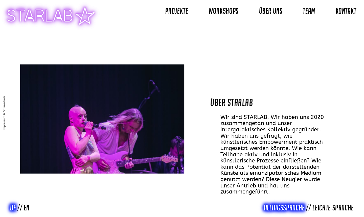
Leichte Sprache (333, 207)
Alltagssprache (284, 207)
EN (27, 207)
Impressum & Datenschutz (4, 113)
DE (13, 207)
